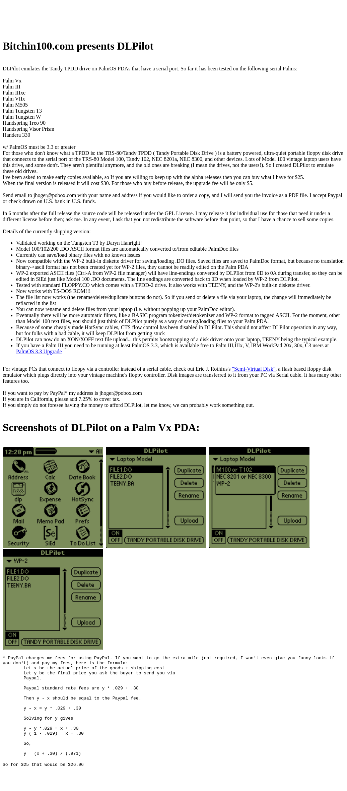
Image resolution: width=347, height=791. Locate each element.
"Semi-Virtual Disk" (253, 369)
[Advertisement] (125, 18)
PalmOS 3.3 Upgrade (39, 351)
